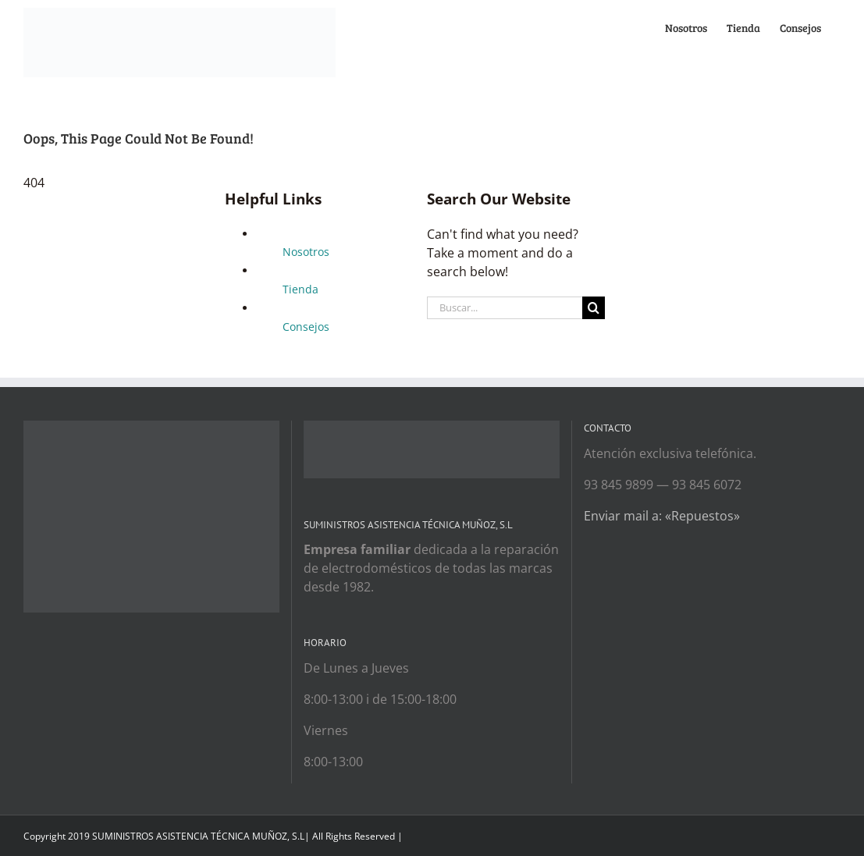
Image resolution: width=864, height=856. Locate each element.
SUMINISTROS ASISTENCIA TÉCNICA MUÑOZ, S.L (198, 836)
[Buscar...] (504, 308)
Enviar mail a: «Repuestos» (662, 515)
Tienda (300, 289)
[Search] (593, 308)
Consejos (306, 326)
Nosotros (306, 251)
